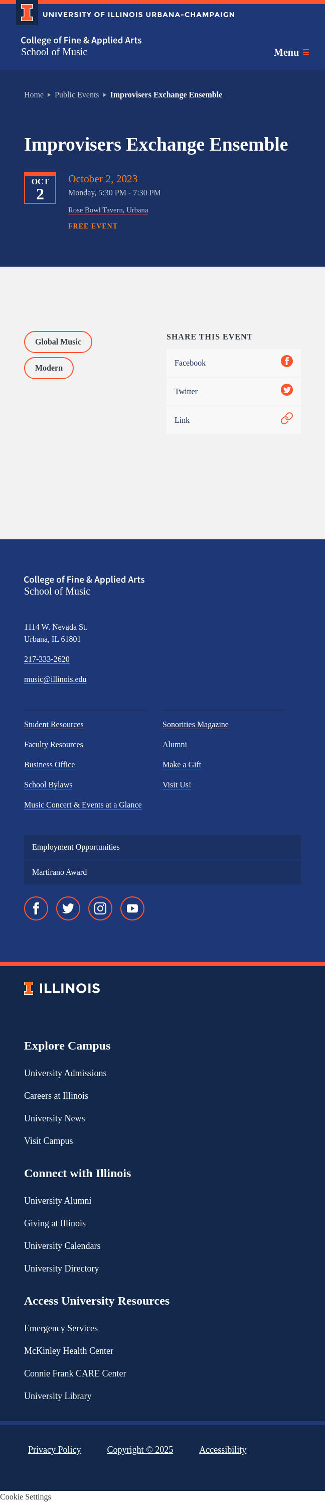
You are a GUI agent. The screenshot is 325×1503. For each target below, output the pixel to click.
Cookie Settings (25, 1496)
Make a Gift (181, 764)
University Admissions (65, 1073)
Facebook (234, 363)
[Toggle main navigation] (291, 52)
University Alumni (58, 1201)
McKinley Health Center (68, 1351)
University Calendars (62, 1246)
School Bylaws (48, 784)
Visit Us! (176, 784)
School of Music (54, 51)
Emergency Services (61, 1328)
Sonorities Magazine (195, 724)
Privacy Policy (54, 1450)
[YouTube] (132, 908)
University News (54, 1118)
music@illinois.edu (55, 679)
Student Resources (54, 724)
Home (34, 94)
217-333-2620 (47, 659)
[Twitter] (68, 908)
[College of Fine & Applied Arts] (121, 41)
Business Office (49, 764)
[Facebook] (36, 908)
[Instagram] (100, 908)
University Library (57, 1396)
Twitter (234, 391)
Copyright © (140, 1450)
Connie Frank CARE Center (75, 1373)
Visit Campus (48, 1141)
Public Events (77, 94)
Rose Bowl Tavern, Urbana (108, 210)
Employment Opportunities (76, 847)
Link (234, 420)
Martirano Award (59, 872)
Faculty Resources (53, 744)
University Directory (61, 1268)
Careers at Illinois (56, 1096)
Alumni (174, 744)
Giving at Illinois (55, 1223)
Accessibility (222, 1450)
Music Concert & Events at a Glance (83, 804)
